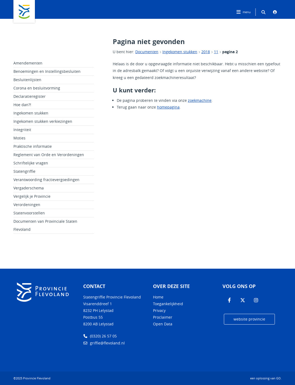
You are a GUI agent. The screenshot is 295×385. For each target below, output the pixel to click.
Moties (19, 138)
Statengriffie (24, 171)
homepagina (168, 107)
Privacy (159, 310)
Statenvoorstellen (29, 212)
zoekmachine (200, 100)
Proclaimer (162, 317)
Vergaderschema (28, 187)
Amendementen (27, 63)
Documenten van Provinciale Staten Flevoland (45, 225)
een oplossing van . (266, 378)
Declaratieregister (29, 96)
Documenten (146, 51)
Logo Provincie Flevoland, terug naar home (24, 11)
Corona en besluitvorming (36, 88)
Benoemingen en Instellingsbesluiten (47, 71)
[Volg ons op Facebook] (229, 300)
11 (216, 51)
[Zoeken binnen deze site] (263, 12)
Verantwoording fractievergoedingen (46, 179)
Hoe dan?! (22, 104)
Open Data (162, 323)
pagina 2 (230, 51)
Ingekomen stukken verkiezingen (42, 121)
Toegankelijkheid (168, 303)
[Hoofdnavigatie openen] (244, 12)
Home (158, 297)
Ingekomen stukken (179, 51)
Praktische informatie (32, 146)
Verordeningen (26, 204)
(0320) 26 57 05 (100, 336)
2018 (205, 51)
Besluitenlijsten (27, 79)
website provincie (249, 319)
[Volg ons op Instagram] (256, 300)
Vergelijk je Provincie (31, 196)
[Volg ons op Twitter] (242, 300)
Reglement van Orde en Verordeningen (48, 154)
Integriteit (22, 129)
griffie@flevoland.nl (104, 343)
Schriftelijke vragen (30, 162)
